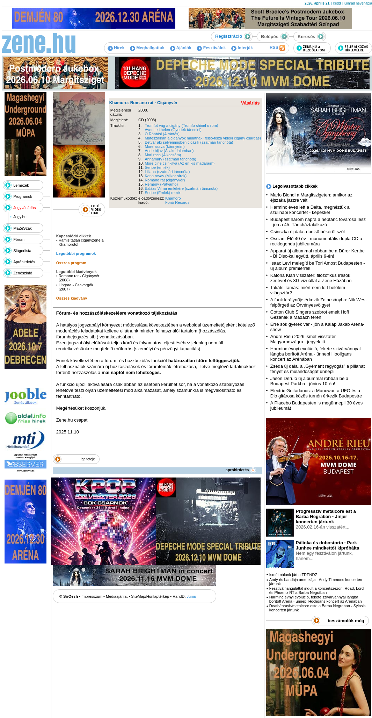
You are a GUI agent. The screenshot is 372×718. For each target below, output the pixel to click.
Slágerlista (22, 251)
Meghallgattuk (147, 47)
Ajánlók (180, 47)
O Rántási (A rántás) (162, 134)
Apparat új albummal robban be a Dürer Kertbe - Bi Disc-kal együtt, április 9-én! (317, 253)
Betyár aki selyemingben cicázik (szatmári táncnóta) (189, 142)
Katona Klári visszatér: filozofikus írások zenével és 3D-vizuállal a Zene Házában (311, 278)
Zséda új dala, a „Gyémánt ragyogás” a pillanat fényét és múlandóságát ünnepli (317, 369)
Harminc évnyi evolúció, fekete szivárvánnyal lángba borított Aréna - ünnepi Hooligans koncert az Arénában (315, 354)
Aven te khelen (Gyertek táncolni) (173, 130)
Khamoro (173, 198)
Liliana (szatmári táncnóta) (167, 172)
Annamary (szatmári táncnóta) (170, 159)
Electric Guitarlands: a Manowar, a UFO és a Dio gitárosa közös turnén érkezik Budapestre (316, 393)
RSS (277, 48)
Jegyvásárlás (24, 208)
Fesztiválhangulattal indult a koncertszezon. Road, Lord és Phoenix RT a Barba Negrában (316, 590)
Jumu (191, 596)
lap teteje (88, 459)
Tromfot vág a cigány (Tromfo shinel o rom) (181, 125)
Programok (22, 196)
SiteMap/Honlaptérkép (150, 596)
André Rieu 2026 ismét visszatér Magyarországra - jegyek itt (303, 339)
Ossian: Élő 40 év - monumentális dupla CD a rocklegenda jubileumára (316, 241)
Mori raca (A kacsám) (163, 155)
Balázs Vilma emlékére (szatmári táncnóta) (181, 188)
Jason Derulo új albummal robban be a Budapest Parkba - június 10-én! (309, 381)
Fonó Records (177, 202)
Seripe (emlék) (157, 167)
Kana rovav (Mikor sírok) (166, 176)
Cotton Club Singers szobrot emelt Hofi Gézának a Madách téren (309, 314)
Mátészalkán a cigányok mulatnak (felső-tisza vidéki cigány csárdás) (203, 138)
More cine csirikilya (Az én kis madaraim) (179, 163)
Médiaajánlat (116, 596)
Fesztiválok (211, 47)
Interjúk (242, 47)
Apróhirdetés (24, 262)
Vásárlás (250, 103)
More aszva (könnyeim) (164, 146)
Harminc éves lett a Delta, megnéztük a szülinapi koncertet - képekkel (310, 209)
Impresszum (91, 596)
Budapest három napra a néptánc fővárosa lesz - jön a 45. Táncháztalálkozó (318, 222)
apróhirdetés (241, 470)
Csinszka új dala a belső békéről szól (307, 231)
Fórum (18, 239)
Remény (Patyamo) (161, 184)
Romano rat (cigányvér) (165, 180)
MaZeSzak (22, 228)
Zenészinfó (22, 273)
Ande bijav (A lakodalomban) (169, 151)
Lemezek (21, 185)
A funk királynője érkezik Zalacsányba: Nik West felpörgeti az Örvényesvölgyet (318, 302)
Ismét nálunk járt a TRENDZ (293, 575)
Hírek (116, 47)
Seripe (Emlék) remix (163, 193)
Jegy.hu (20, 217)
